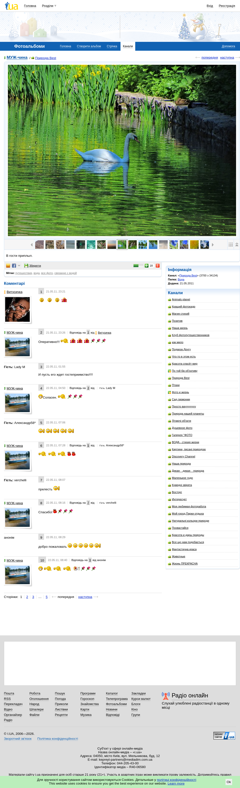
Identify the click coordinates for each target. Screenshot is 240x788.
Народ (34, 704)
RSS (7, 699)
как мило (175, 342)
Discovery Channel (181, 456)
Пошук (60, 693)
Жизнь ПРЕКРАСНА (183, 563)
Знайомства (89, 704)
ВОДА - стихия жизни (183, 442)
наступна (227, 57)
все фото (47, 273)
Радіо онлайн (190, 695)
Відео (8, 709)
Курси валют (140, 699)
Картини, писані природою (187, 449)
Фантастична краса (182, 549)
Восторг (175, 492)
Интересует (177, 499)
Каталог (112, 693)
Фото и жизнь (178, 392)
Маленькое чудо (180, 478)
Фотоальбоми (116, 704)
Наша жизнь (178, 328)
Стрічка (112, 46)
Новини (112, 709)
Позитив (175, 320)
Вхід (210, 6)
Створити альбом (89, 46)
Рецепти (61, 715)
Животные (176, 556)
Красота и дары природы (186, 535)
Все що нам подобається (186, 542)
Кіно (134, 709)
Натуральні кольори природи (188, 520)
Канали (128, 46)
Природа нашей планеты (186, 413)
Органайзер (13, 715)
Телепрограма (117, 699)
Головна (30, 6)
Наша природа (179, 463)
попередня (209, 57)
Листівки (61, 709)
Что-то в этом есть (182, 356)
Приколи (61, 704)
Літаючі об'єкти (179, 420)
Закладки (138, 693)
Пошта (9, 693)
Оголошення (39, 699)
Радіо (8, 720)
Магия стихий (178, 313)
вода (36, 273)
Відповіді (113, 715)
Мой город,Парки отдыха (186, 513)
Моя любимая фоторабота (187, 506)
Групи (135, 715)
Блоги (135, 704)
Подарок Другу (179, 349)
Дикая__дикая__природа (186, 470)
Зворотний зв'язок (17, 738)
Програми (87, 693)
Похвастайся (178, 528)
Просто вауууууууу (182, 406)
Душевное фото (180, 428)
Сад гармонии (179, 399)
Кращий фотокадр (181, 306)
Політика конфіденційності (57, 738)
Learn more (176, 783)
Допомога (228, 46)
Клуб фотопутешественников (189, 335)
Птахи (174, 385)
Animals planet (179, 299)
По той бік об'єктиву (182, 370)
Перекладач (13, 704)
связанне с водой (65, 273)
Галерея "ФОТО (180, 435)
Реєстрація (227, 6)
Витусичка (13, 292)
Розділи (47, 6)
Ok (229, 782)
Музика (85, 715)
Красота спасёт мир (182, 363)
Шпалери (37, 709)
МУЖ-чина (17, 58)
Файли (35, 715)
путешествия (23, 273)
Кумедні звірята (180, 485)
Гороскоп (87, 699)
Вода (181, 279)
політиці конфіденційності (176, 780)
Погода (60, 699)
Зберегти (32, 266)
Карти (84, 709)
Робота (35, 693)
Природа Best (43, 58)
